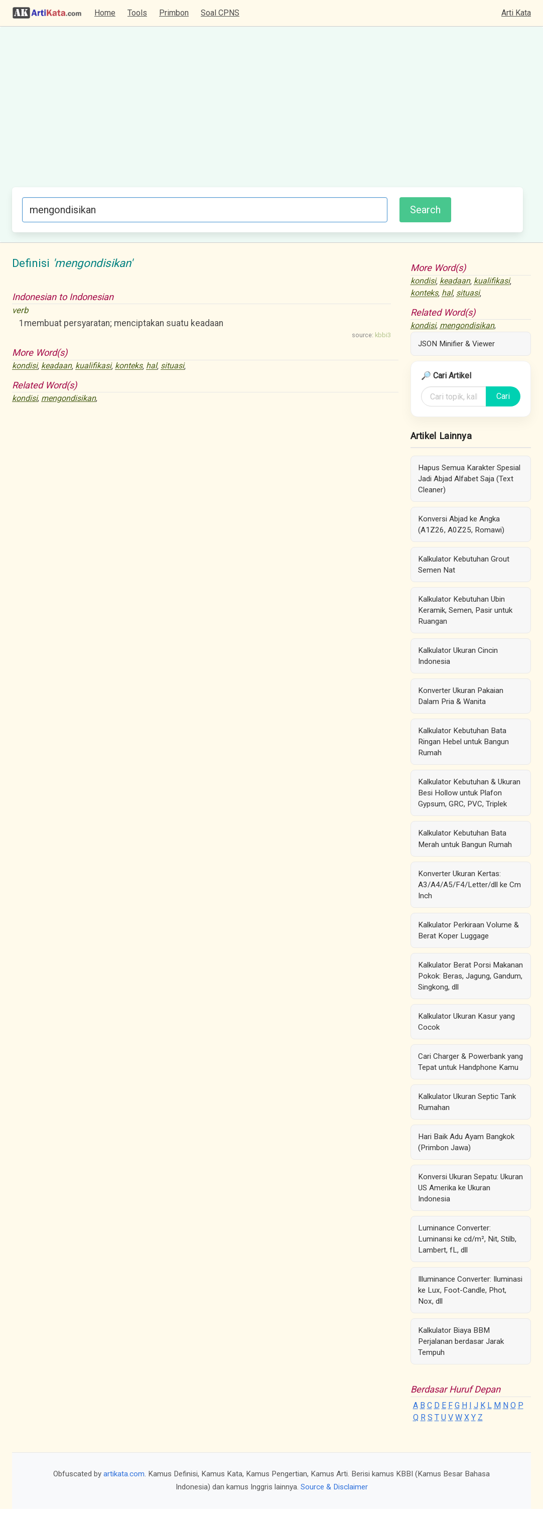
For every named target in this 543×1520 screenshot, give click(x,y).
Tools (137, 13)
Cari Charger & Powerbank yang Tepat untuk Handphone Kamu (470, 1062)
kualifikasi (93, 366)
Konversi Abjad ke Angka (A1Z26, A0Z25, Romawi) (461, 524)
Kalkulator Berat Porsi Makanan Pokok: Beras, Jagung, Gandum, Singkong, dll (470, 976)
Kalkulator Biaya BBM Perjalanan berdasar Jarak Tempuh (461, 1341)
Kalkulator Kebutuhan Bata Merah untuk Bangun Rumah (465, 838)
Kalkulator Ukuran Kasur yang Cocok (466, 1022)
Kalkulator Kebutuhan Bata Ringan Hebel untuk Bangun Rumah (463, 741)
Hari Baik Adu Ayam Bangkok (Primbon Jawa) (466, 1142)
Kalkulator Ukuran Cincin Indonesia (458, 656)
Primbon (174, 13)
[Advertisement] (267, 112)
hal (151, 366)
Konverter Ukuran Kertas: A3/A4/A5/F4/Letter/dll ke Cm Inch (469, 884)
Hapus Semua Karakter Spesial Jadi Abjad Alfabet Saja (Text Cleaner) (469, 478)
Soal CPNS (220, 13)
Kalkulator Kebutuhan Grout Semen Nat (463, 565)
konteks (129, 366)
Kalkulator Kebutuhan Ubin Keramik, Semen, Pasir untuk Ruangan (465, 610)
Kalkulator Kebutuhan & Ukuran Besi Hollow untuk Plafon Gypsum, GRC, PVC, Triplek (469, 792)
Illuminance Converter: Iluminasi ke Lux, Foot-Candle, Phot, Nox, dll (470, 1290)
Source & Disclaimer (334, 1486)
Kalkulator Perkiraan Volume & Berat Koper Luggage (468, 930)
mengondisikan (68, 398)
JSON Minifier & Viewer (456, 343)
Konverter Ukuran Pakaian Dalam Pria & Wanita (460, 696)
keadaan (56, 366)
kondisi (25, 366)
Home (104, 13)
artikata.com (124, 1473)
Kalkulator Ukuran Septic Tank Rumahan (467, 1102)
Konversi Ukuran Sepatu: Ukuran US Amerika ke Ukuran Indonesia (470, 1187)
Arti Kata (516, 13)
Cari (503, 396)
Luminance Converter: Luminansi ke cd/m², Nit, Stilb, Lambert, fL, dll (467, 1239)
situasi (172, 366)
